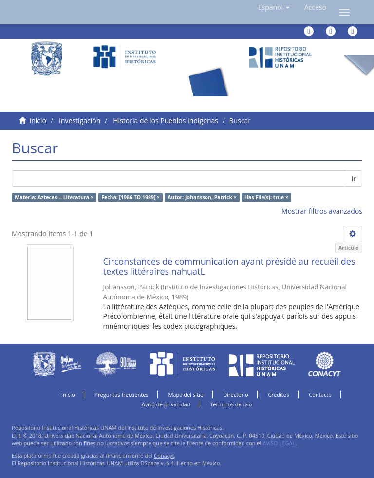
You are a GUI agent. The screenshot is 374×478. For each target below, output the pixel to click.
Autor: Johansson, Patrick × (202, 197)
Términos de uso (231, 404)
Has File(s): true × (266, 197)
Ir (353, 178)
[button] (274, 7)
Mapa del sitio (185, 394)
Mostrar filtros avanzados (321, 211)
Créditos (278, 394)
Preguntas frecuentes (121, 394)
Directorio (235, 394)
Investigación (79, 120)
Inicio (37, 120)
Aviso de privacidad (166, 404)
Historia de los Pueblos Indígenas (165, 120)
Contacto (320, 394)
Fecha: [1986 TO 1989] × (130, 197)
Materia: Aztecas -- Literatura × (54, 197)
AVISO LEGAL (278, 443)
